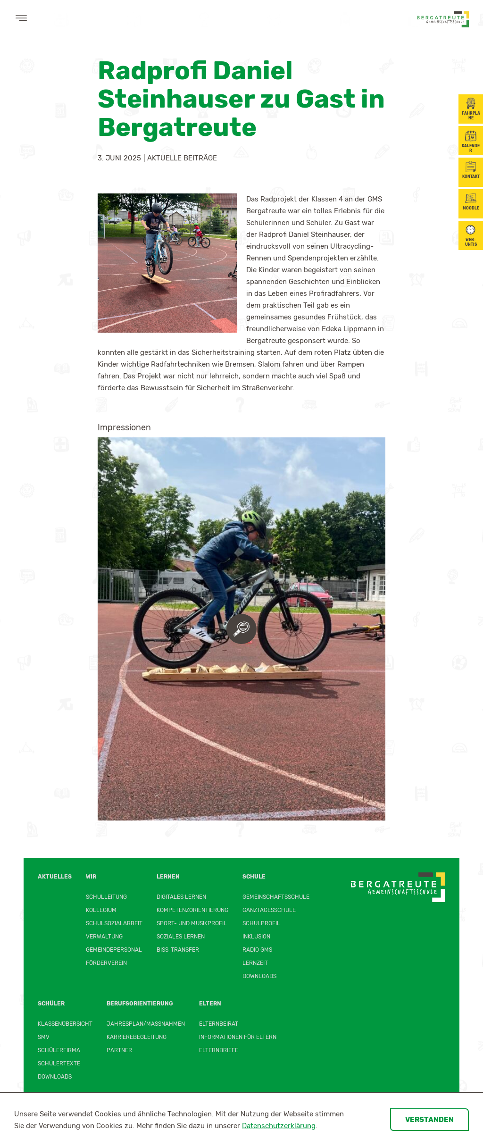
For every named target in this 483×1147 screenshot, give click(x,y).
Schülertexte (59, 1063)
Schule (254, 876)
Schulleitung (106, 897)
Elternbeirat (218, 1024)
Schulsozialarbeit (114, 923)
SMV (44, 1037)
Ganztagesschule (269, 910)
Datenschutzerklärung (279, 1126)
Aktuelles (55, 876)
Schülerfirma (59, 1050)
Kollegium (101, 910)
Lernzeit (255, 963)
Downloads (259, 976)
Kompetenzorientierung (192, 910)
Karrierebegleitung (137, 1037)
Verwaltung (104, 936)
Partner (119, 1050)
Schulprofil (261, 923)
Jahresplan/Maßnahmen (146, 1024)
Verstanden (429, 1119)
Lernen (168, 876)
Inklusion (256, 936)
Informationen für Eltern (237, 1037)
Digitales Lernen (181, 897)
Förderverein (106, 963)
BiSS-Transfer (178, 949)
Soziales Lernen (181, 936)
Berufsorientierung (140, 1003)
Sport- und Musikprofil (192, 923)
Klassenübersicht (65, 1024)
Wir (91, 876)
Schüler (51, 1003)
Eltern (210, 1003)
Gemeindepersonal (114, 949)
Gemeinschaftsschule (275, 897)
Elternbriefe (218, 1050)
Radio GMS (257, 949)
